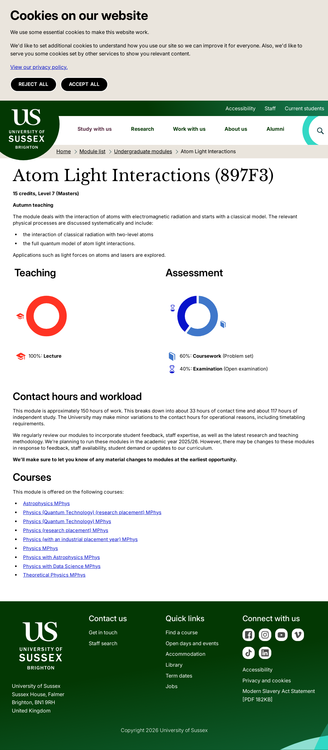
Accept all (84, 84)
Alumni (275, 129)
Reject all (33, 84)
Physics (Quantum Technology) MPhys (67, 521)
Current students (304, 108)
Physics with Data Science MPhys (62, 566)
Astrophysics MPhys (46, 503)
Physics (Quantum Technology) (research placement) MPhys (92, 512)
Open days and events (192, 643)
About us (236, 129)
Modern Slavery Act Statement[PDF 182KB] (278, 695)
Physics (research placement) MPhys (65, 530)
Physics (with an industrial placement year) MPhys (80, 539)
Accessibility (241, 108)
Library (174, 665)
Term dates (179, 675)
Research (142, 129)
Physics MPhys (40, 548)
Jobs (171, 686)
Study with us (95, 129)
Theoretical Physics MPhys (54, 575)
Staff (270, 108)
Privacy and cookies (266, 680)
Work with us (189, 129)
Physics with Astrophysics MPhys (61, 557)
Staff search (103, 643)
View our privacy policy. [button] (39, 67)
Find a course (182, 632)
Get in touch (103, 632)
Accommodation (185, 654)
